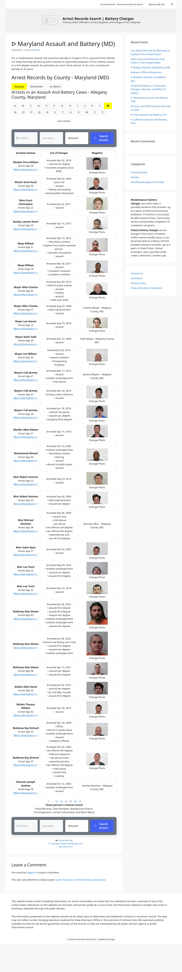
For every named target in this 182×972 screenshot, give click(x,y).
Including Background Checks (147, 182)
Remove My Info (157, 4)
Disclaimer (137, 278)
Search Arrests (101, 138)
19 (79, 801)
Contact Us (137, 273)
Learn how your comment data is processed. (81, 879)
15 (61, 801)
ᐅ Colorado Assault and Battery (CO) (65, 843)
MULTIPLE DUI (66, 846)
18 (75, 801)
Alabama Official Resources (146, 72)
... (52, 801)
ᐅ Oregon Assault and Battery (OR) (150, 67)
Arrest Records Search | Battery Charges (98, 18)
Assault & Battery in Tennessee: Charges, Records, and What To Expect (148, 89)
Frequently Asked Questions (146, 288)
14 (56, 801)
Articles (135, 177)
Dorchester (36, 86)
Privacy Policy (138, 283)
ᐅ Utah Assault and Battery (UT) (149, 114)
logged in (31, 872)
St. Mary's (55, 86)
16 (65, 801)
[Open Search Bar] (172, 4)
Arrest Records (65, 840)
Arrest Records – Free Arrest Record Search (121, 4)
